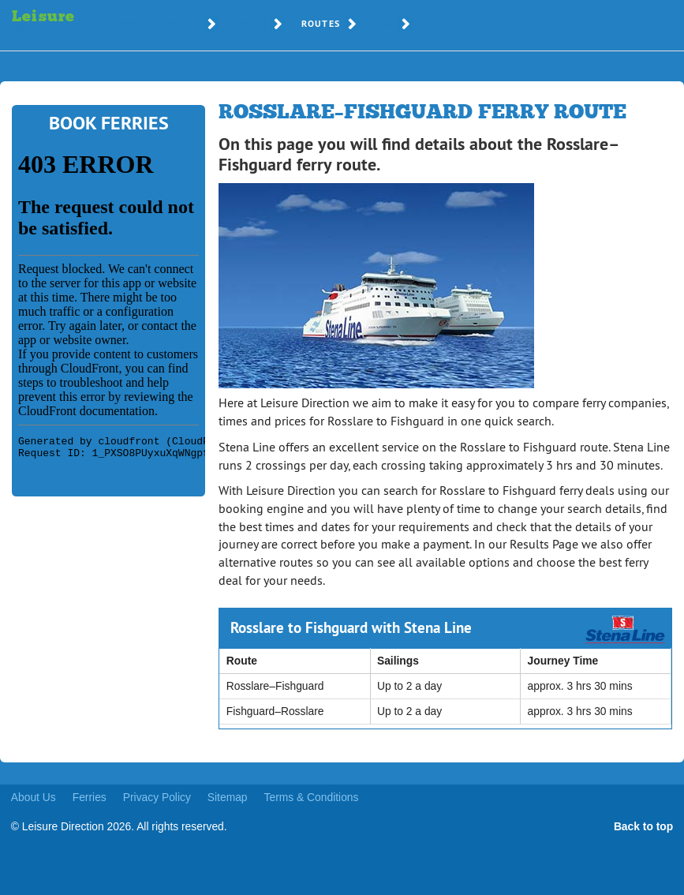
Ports (251, 23)
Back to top (643, 826)
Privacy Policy (157, 797)
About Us (33, 797)
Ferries (90, 797)
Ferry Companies (155, 23)
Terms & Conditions (311, 797)
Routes (320, 23)
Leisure (41, 25)
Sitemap (227, 797)
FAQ (384, 23)
